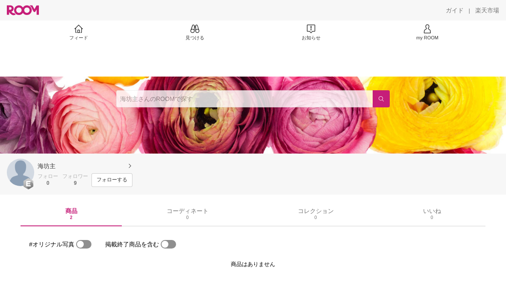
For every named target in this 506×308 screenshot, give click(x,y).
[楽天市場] (487, 10)
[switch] (83, 244)
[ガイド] (455, 10)
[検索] (381, 98)
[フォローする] (111, 180)
